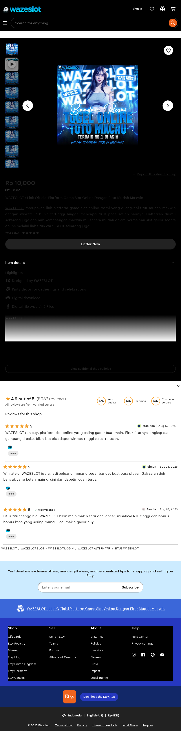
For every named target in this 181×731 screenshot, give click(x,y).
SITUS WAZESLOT (126, 548)
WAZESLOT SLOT (32, 548)
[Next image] (168, 105)
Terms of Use (64, 725)
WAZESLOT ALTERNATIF (94, 548)
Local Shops (130, 725)
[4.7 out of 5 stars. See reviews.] (31, 233)
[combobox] (89, 23)
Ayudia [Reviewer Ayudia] (151, 509)
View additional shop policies (90, 368)
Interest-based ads (104, 725)
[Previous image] (27, 105)
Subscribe (130, 587)
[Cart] (173, 9)
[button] (90, 715)
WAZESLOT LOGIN (61, 548)
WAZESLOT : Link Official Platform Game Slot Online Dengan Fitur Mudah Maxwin (74, 198)
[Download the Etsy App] (69, 696)
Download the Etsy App (99, 696)
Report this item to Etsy (154, 174)
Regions (148, 725)
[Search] (173, 23)
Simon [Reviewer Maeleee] (151, 466)
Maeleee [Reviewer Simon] (149, 425)
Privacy (82, 725)
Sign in (137, 8)
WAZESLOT (14, 208)
